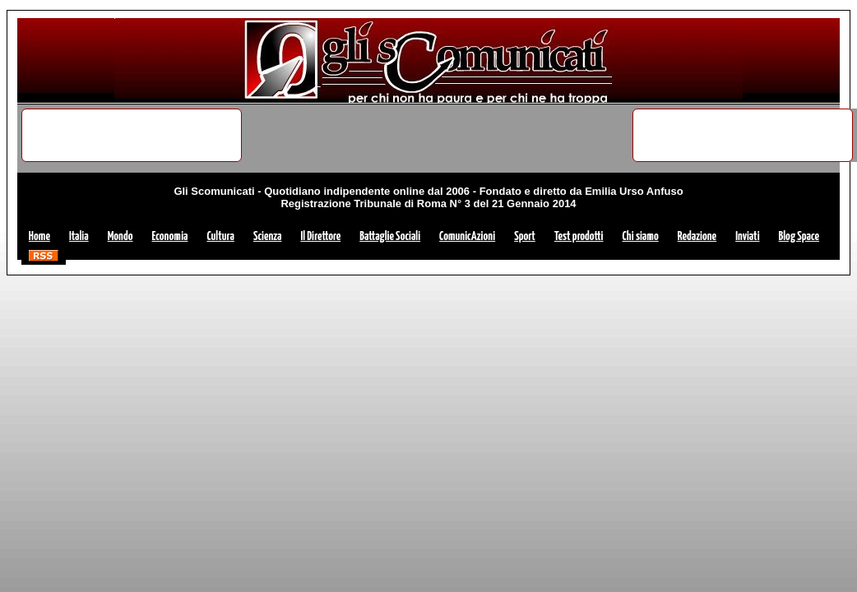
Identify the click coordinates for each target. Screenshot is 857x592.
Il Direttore (320, 236)
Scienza (267, 236)
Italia (79, 236)
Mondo (120, 236)
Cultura (220, 236)
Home (39, 236)
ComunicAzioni (467, 236)
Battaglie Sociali (389, 236)
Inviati (747, 236)
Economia (170, 236)
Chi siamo (640, 236)
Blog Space (799, 236)
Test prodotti (579, 236)
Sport (524, 236)
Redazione (697, 236)
